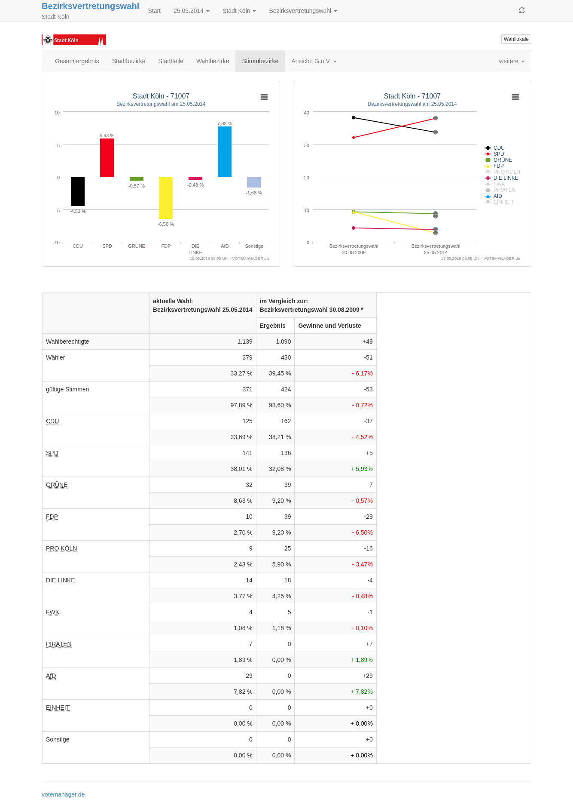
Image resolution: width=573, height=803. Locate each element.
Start (154, 10)
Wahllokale (516, 39)
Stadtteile (170, 61)
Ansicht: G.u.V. (314, 61)
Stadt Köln (239, 10)
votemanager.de (63, 794)
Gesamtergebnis (77, 61)
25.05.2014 (192, 10)
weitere (511, 61)
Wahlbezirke (212, 61)
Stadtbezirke (129, 61)
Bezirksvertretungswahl (90, 6)
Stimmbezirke (260, 61)
